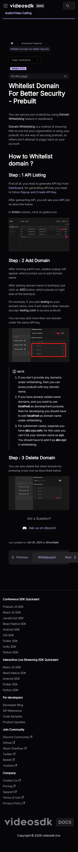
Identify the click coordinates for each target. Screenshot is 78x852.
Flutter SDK (10, 641)
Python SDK (10, 652)
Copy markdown (21, 59)
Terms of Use (13, 797)
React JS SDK (12, 612)
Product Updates (14, 722)
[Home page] (12, 43)
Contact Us (12, 780)
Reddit (9, 760)
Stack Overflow (15, 748)
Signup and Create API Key (38, 192)
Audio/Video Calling (18, 13)
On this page (19, 76)
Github (9, 742)
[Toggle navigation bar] (5, 5)
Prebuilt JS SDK (13, 606)
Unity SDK (9, 646)
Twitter (9, 754)
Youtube (10, 765)
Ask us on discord (39, 528)
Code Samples (12, 716)
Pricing (9, 786)
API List (64, 200)
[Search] (69, 5)
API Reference (12, 710)
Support (10, 792)
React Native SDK (14, 624)
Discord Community (17, 737)
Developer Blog (13, 705)
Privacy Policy (14, 803)
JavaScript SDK (13, 618)
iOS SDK (8, 635)
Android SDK (11, 629)
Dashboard (16, 188)
